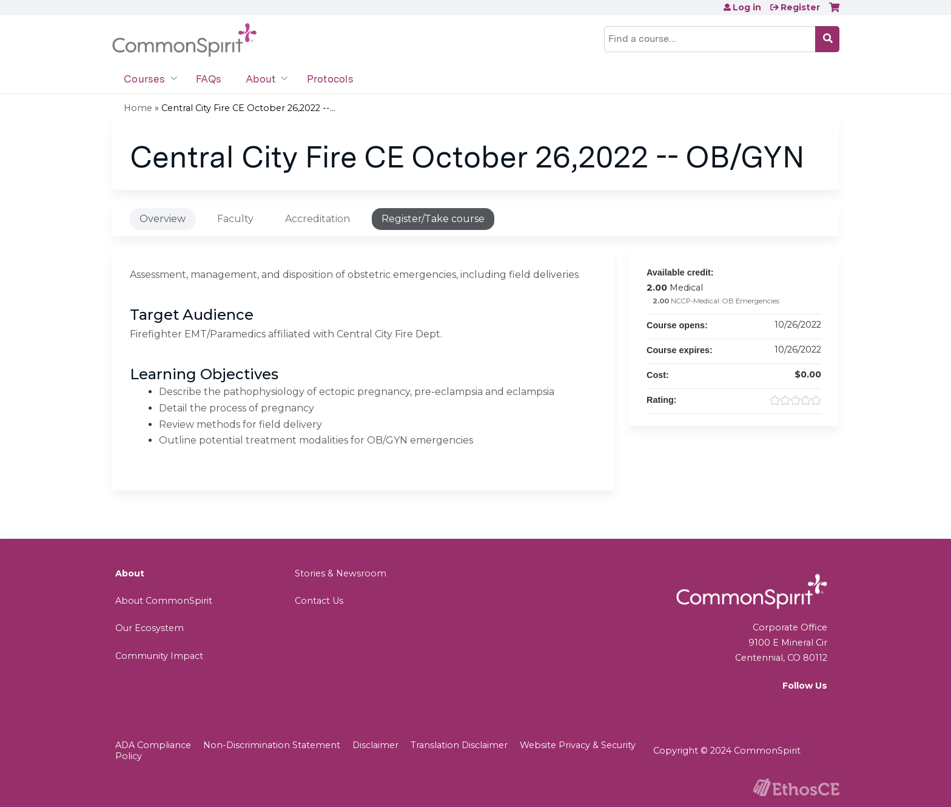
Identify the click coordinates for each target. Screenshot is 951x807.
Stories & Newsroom (340, 573)
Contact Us (319, 600)
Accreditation (317, 219)
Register (800, 7)
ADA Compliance (153, 745)
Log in (747, 7)
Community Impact (159, 655)
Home (138, 108)
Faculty (235, 219)
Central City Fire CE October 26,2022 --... (248, 108)
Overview (162, 219)
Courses (144, 79)
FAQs (208, 79)
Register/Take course (433, 219)
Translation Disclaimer (459, 745)
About (260, 79)
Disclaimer (375, 745)
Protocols (330, 79)
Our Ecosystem (149, 628)
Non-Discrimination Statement (271, 745)
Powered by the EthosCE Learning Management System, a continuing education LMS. (796, 787)
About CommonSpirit (163, 600)
